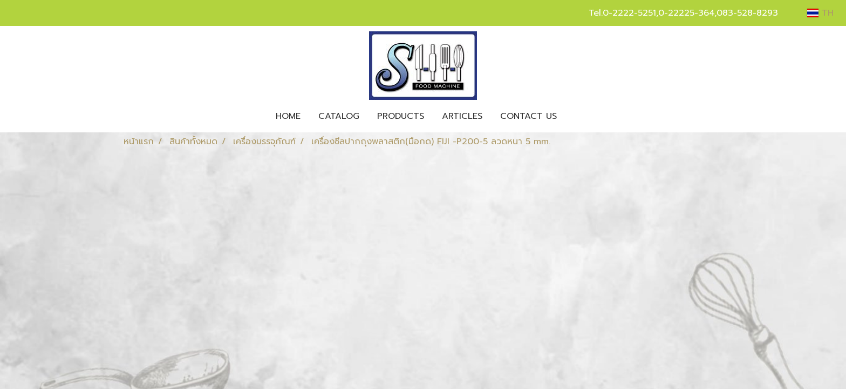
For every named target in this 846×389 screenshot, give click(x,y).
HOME (288, 116)
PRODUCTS (400, 116)
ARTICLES (462, 116)
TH (820, 12)
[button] (575, 116)
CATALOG (338, 116)
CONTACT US (528, 116)
